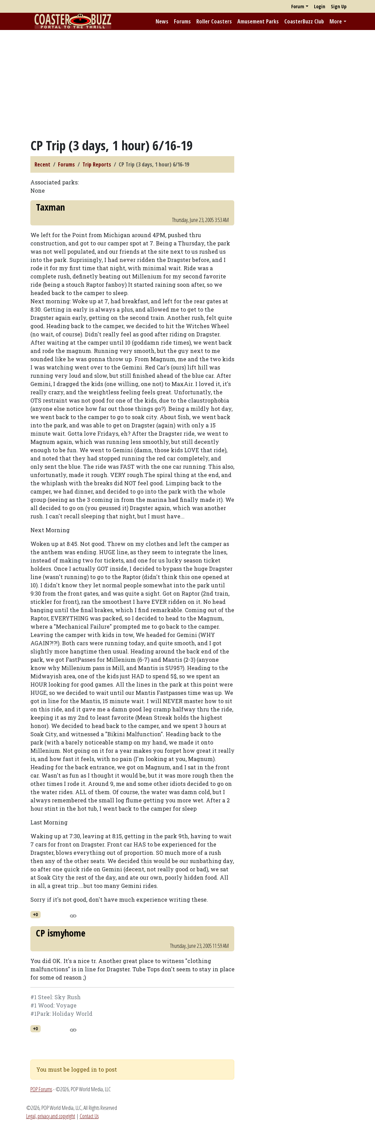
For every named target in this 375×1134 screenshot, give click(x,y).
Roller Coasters (214, 21)
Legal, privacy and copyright (50, 1116)
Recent (42, 164)
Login (319, 6)
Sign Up (338, 6)
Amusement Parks (258, 21)
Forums (182, 21)
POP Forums (41, 1089)
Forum (297, 6)
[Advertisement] (187, 84)
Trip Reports (96, 164)
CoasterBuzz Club (304, 21)
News (162, 21)
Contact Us (89, 1116)
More (335, 21)
